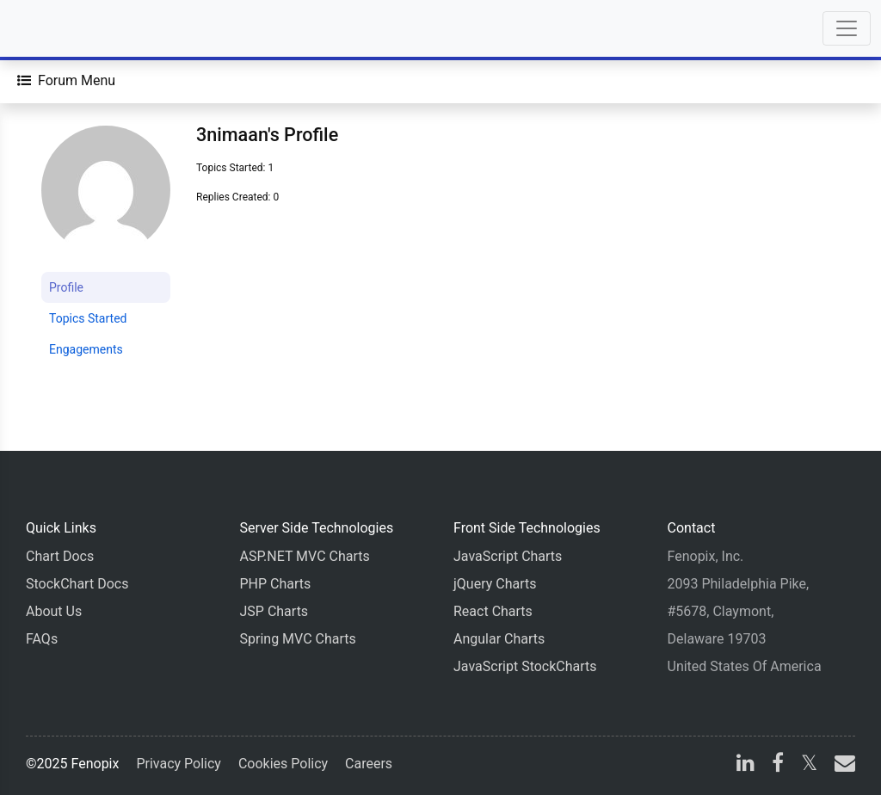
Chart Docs (60, 556)
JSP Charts (274, 611)
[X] (809, 765)
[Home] (62, 28)
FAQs (42, 639)
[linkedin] (745, 765)
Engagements (86, 349)
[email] (841, 765)
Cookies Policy (283, 763)
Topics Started (87, 318)
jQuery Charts (494, 584)
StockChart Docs (77, 584)
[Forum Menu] (66, 80)
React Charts (493, 611)
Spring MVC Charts (298, 639)
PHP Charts (275, 584)
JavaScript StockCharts (525, 666)
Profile (66, 287)
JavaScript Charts (507, 556)
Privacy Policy (178, 763)
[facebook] (778, 765)
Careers (368, 763)
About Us (54, 611)
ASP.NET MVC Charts (305, 556)
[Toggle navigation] (846, 28)
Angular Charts (499, 639)
